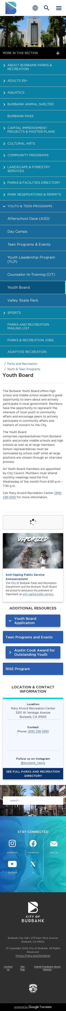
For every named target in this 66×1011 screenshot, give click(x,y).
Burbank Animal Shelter (30, 104)
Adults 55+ (17, 80)
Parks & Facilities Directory (33, 182)
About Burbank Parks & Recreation (29, 67)
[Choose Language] (35, 8)
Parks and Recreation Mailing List (28, 326)
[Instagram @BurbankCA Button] (12, 847)
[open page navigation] (33, 53)
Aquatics (15, 92)
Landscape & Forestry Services (28, 169)
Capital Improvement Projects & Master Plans (31, 130)
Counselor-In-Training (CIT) (31, 274)
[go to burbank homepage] (11, 8)
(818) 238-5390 (38, 731)
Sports (14, 313)
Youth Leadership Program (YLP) (31, 259)
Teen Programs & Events (29, 244)
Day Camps (17, 231)
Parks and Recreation (22, 363)
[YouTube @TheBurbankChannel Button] (12, 867)
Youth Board (18, 287)
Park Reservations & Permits (34, 194)
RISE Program (18, 669)
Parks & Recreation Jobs (30, 340)
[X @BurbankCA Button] (33, 867)
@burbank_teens (33, 763)
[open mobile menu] (58, 8)
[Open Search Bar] (46, 8)
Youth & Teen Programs (29, 206)
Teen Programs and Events (29, 637)
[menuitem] (33, 67)
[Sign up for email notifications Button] (54, 847)
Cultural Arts (21, 143)
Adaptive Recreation (27, 352)
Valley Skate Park (22, 300)
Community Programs (28, 155)
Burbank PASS (20, 116)
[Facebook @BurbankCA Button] (33, 847)
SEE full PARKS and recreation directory (33, 773)
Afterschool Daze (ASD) (28, 218)
